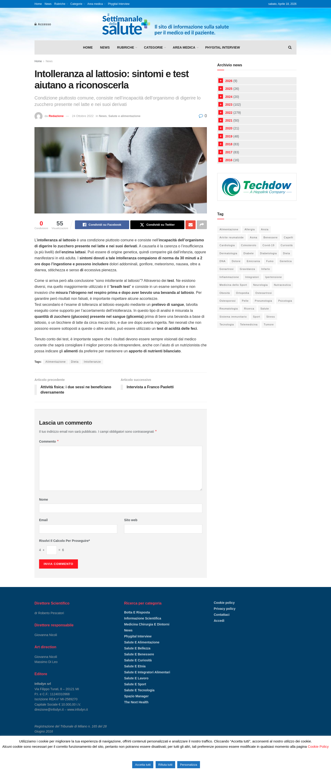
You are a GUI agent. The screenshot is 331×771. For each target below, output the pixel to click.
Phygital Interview (118, 4)
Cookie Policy (318, 746)
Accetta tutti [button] (143, 764)
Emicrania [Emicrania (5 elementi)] (253, 261)
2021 (228, 120)
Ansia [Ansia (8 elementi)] (265, 229)
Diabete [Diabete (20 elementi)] (248, 253)
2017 (228, 152)
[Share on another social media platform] (202, 224)
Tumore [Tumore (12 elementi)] (269, 324)
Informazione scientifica (142, 618)
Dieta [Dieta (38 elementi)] (286, 253)
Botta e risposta (137, 612)
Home (38, 4)
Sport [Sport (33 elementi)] (256, 316)
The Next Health (136, 702)
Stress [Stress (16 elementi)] (270, 316)
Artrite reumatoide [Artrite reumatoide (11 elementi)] (232, 237)
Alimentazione (55, 361)
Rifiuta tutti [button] (165, 764)
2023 (228, 104)
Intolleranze (92, 361)
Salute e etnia (135, 666)
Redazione (56, 116)
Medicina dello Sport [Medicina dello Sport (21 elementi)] (233, 284)
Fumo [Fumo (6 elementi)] (270, 261)
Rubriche (59, 4)
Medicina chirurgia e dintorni (146, 624)
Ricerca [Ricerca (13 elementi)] (249, 308)
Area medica (95, 4)
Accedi (219, 620)
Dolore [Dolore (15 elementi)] (236, 261)
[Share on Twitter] (157, 224)
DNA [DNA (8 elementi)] (222, 261)
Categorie (76, 4)
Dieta (75, 361)
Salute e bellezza (137, 648)
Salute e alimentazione (124, 116)
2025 (228, 89)
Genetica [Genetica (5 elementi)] (286, 261)
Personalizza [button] (188, 764)
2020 (228, 128)
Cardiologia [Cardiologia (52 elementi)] (227, 245)
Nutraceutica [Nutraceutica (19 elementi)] (282, 284)
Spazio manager (136, 696)
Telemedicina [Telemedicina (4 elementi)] (248, 324)
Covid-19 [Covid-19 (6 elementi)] (268, 245)
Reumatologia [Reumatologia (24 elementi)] (229, 308)
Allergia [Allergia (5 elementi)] (250, 229)
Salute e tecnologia (139, 690)
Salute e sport (135, 684)
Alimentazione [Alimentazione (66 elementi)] (229, 229)
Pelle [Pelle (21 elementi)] (245, 300)
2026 (228, 81)
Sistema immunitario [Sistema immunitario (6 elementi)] (233, 316)
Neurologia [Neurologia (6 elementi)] (260, 284)
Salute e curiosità (138, 660)
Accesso (42, 24)
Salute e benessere (139, 654)
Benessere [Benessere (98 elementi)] (270, 237)
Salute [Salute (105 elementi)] (264, 308)
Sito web (130, 520)
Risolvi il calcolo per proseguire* (64, 541)
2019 (228, 136)
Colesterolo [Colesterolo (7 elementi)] (249, 245)
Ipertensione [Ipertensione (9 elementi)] (273, 277)
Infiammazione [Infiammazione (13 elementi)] (229, 277)
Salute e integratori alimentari (147, 672)
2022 (228, 112)
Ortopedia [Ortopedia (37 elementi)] (242, 293)
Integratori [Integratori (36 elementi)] (252, 277)
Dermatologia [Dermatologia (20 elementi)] (228, 253)
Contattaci (221, 614)
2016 (228, 160)
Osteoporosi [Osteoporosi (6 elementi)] (228, 300)
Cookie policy (224, 603)
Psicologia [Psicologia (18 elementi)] (285, 300)
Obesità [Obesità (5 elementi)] (225, 293)
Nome (43, 499)
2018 (228, 144)
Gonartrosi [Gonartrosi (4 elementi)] (227, 269)
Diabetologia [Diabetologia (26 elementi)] (268, 253)
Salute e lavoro (136, 678)
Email (43, 520)
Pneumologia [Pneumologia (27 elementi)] (263, 300)
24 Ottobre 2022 (83, 116)
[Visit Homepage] (165, 24)
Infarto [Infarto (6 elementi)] (265, 269)
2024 (228, 97)
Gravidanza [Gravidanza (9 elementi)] (247, 269)
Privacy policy (224, 608)
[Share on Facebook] (102, 224)
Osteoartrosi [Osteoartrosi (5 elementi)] (263, 293)
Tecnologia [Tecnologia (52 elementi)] (227, 324)
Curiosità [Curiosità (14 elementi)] (287, 245)
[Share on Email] (190, 224)
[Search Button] (290, 47)
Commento (49, 441)
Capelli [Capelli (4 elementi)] (288, 237)
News (48, 4)
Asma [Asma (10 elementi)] (253, 237)
